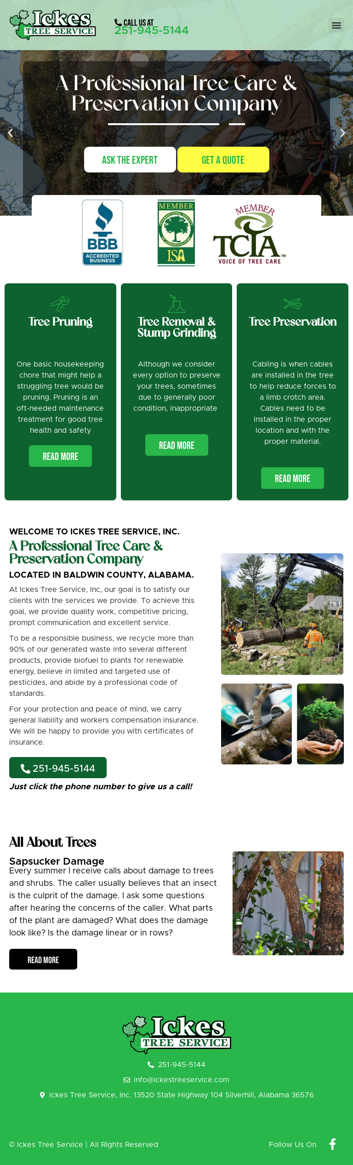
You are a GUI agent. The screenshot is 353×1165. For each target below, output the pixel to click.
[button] (336, 25)
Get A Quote (223, 160)
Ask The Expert (130, 160)
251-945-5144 (151, 30)
